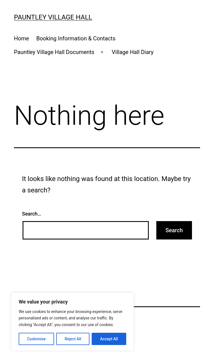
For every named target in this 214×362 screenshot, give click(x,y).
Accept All (109, 339)
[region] (72, 322)
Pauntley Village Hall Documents (54, 52)
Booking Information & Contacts (75, 38)
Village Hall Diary (133, 52)
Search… (31, 214)
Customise (36, 339)
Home (21, 38)
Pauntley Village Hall (53, 17)
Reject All (73, 339)
